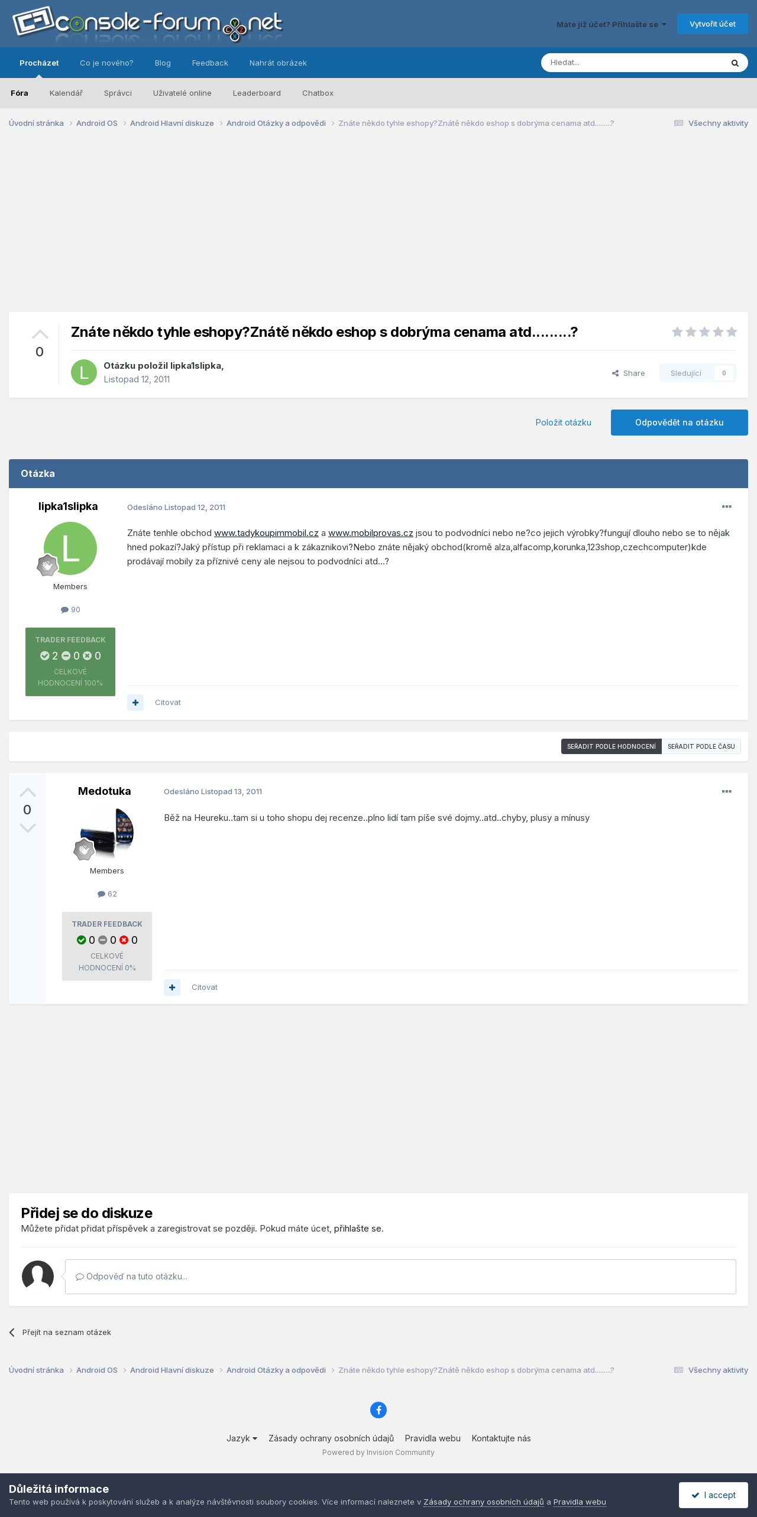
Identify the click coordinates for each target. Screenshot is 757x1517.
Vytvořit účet (713, 23)
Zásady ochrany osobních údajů (331, 1438)
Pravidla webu (433, 1438)
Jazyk (242, 1438)
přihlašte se (357, 1228)
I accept (713, 1495)
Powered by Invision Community (378, 1452)
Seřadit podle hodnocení (611, 746)
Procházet (39, 68)
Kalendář (66, 93)
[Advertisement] (378, 229)
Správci (118, 93)
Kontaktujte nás (501, 1438)
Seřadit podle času (701, 746)
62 (107, 893)
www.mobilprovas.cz (370, 532)
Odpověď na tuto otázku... (131, 1276)
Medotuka (104, 791)
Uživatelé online (182, 93)
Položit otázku (563, 422)
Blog (163, 62)
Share (628, 373)
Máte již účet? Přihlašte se (612, 24)
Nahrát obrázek (278, 62)
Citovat (168, 702)
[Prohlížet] (602, 62)
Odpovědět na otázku (679, 422)
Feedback (210, 62)
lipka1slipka (195, 365)
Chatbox (318, 93)
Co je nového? (107, 62)
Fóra (19, 93)
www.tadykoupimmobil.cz (266, 532)
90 (70, 609)
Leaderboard (257, 93)
